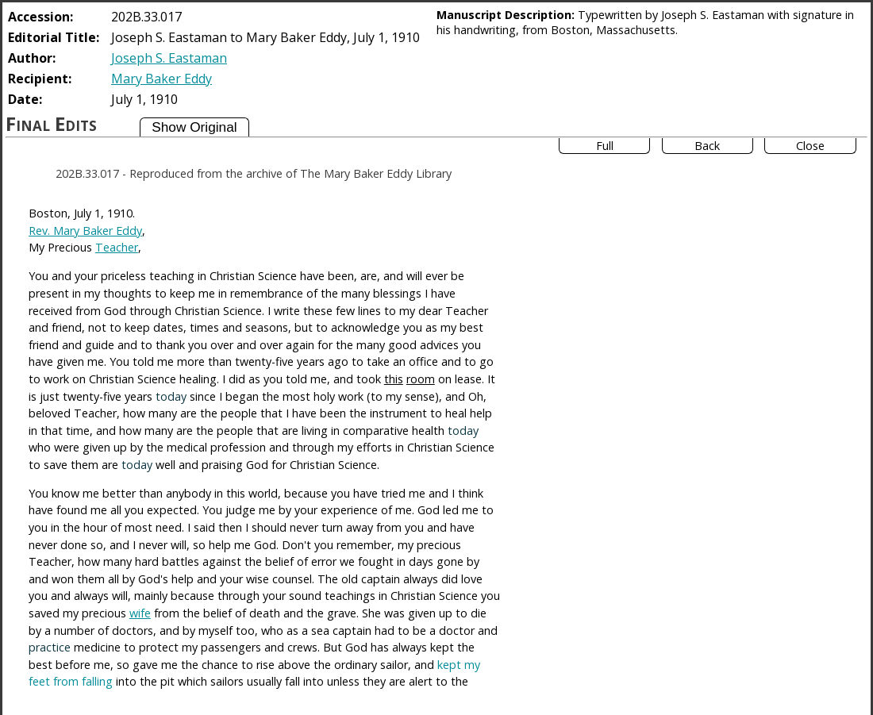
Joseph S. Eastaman (169, 58)
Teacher (116, 247)
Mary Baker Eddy (161, 78)
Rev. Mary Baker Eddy (85, 230)
